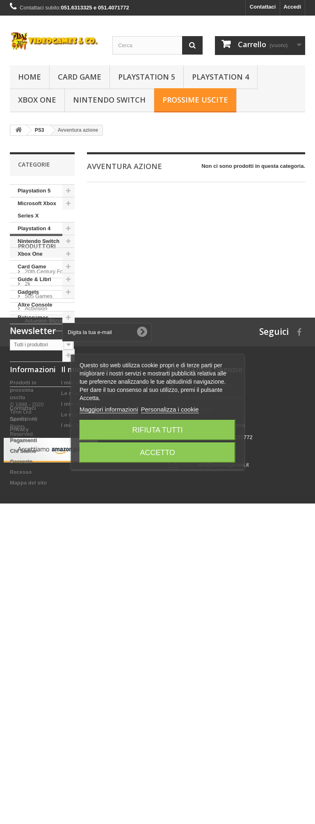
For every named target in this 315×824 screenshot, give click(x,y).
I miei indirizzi (78, 632)
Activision (35, 470)
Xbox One (37, 100)
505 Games (37, 458)
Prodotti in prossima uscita (23, 617)
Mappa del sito (28, 710)
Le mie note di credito (88, 621)
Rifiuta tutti (157, 430)
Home (29, 77)
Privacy (19, 657)
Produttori (37, 411)
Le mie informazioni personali (98, 642)
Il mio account (86, 597)
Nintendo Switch (109, 100)
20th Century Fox (44, 433)
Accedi (292, 7)
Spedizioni (23, 646)
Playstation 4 (220, 77)
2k (26, 446)
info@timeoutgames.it (223, 692)
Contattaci (263, 7)
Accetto (157, 453)
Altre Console (35, 305)
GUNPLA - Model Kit (39, 374)
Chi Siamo (23, 678)
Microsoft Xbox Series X (37, 209)
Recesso (21, 700)
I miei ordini (76, 610)
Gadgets (28, 292)
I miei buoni (76, 653)
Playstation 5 (146, 77)
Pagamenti (23, 668)
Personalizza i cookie (170, 409)
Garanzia (21, 689)
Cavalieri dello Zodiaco (36, 336)
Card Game (79, 77)
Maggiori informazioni (109, 409)
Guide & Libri (34, 279)
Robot (25, 355)
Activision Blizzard (45, 483)
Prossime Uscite (195, 100)
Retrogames (33, 317)
